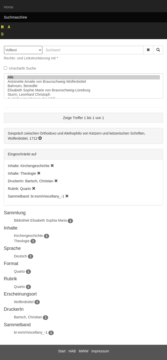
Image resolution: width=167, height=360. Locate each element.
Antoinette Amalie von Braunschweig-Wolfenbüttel (83, 81)
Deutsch (20, 256)
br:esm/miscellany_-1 (30, 332)
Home (8, 7)
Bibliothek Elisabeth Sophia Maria (40, 220)
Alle (83, 77)
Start (62, 351)
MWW (83, 351)
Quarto (19, 271)
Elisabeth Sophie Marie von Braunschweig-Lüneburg (83, 90)
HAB (72, 351)
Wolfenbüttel (24, 302)
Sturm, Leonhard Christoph (83, 94)
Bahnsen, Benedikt (83, 86)
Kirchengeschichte (28, 236)
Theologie (22, 241)
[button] (148, 50)
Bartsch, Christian (28, 317)
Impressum (100, 351)
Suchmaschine (15, 17)
